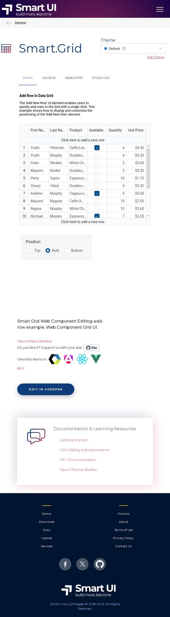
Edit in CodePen (46, 389)
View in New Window (34, 341)
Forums (123, 513)
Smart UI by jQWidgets (67, 604)
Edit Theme (155, 57)
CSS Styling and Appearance (85, 449)
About (123, 522)
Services (46, 546)
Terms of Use (123, 530)
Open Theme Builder (78, 469)
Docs (46, 530)
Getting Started (73, 440)
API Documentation (78, 459)
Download (46, 522)
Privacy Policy (123, 538)
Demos (16, 23)
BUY (21, 368)
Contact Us (123, 546)
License (46, 538)
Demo (46, 513)
